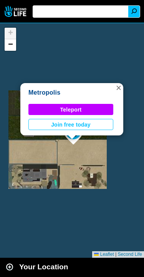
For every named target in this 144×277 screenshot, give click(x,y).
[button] (118, 87)
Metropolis (44, 92)
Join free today (71, 125)
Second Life (16, 11)
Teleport (71, 110)
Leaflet (104, 254)
